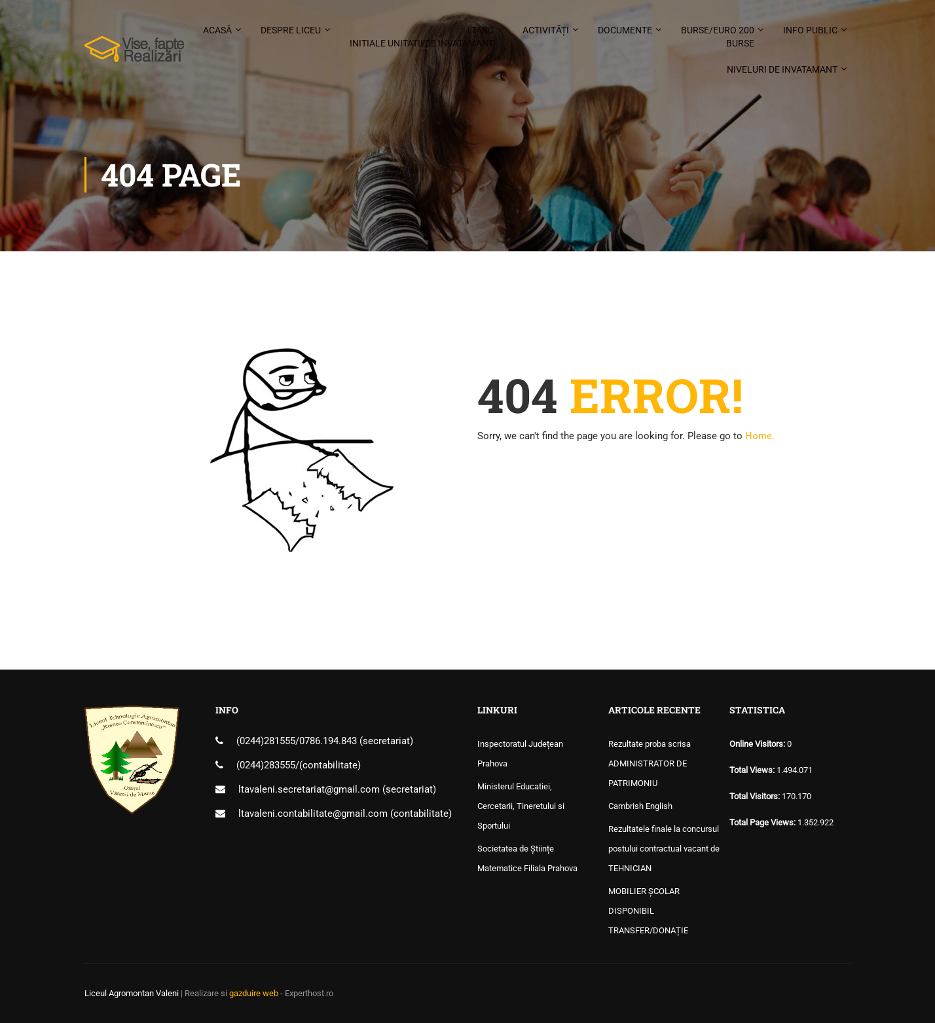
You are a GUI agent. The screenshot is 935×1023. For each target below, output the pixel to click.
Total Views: (753, 770)
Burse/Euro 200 (717, 37)
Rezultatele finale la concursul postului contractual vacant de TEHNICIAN (664, 848)
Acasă (217, 30)
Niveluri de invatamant (782, 69)
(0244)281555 (265, 741)
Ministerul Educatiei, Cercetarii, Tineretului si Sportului (520, 806)
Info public (810, 30)
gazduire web (253, 993)
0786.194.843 (329, 741)
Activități (545, 30)
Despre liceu (291, 30)
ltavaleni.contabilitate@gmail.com (313, 813)
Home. (760, 436)
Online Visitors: (758, 744)
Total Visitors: (755, 796)
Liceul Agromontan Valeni (131, 993)
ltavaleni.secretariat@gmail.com (309, 789)
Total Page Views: (763, 822)
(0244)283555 (265, 765)
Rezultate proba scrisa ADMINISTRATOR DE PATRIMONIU (649, 763)
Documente (625, 30)
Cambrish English (640, 806)
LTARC (422, 37)
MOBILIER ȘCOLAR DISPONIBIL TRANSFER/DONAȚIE (648, 910)
